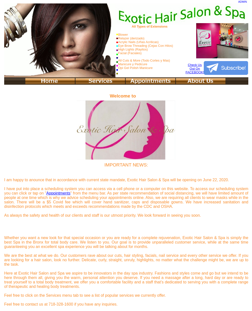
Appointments (58, 193)
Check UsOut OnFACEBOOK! (195, 68)
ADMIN (242, 1)
